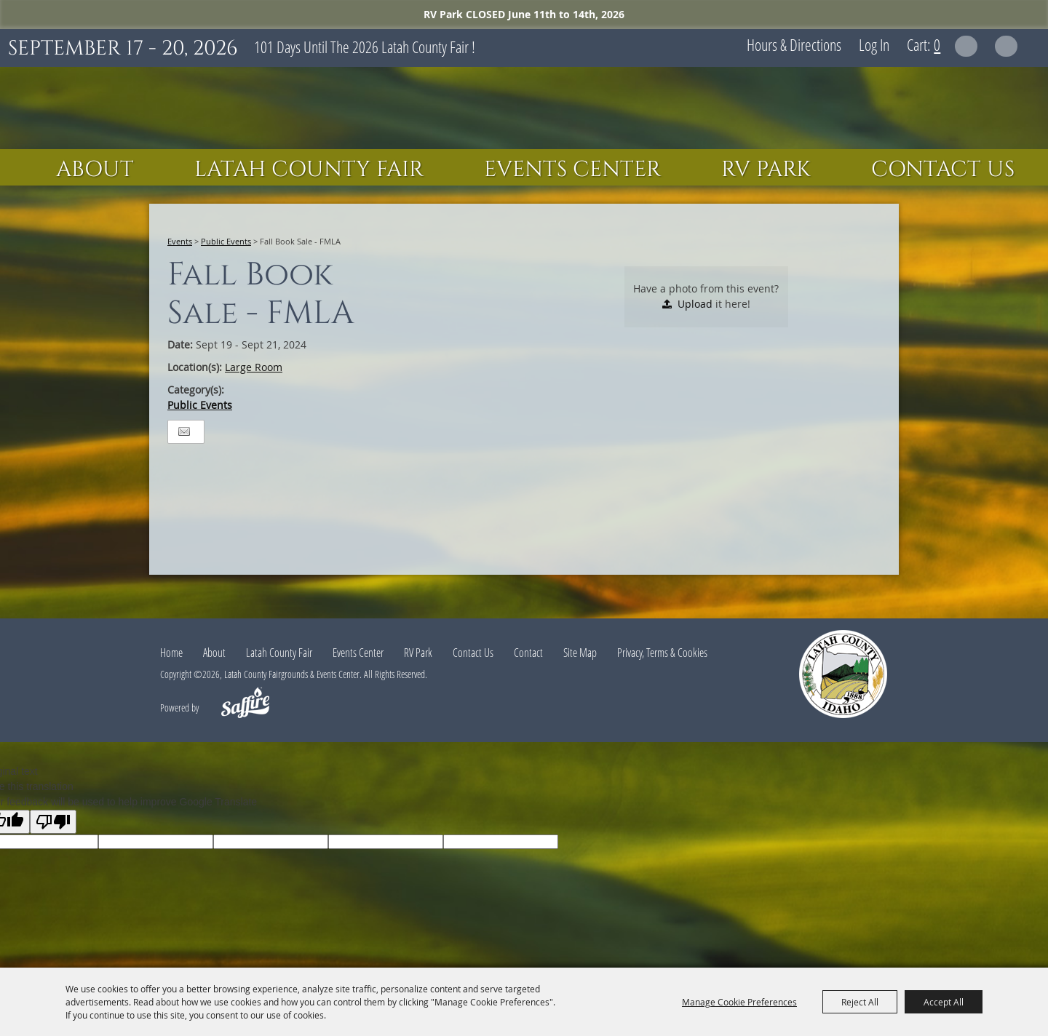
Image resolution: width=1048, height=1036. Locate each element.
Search (966, 46)
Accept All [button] (944, 1002)
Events (179, 241)
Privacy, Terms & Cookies (662, 653)
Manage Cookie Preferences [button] (739, 1002)
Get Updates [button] (1006, 46)
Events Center (572, 169)
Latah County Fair (309, 169)
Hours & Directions (794, 44)
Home (171, 653)
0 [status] (937, 44)
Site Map (580, 653)
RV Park (766, 169)
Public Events (226, 241)
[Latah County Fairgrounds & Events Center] (524, 108)
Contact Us (943, 169)
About (95, 169)
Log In (874, 44)
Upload (695, 304)
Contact (528, 653)
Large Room (253, 367)
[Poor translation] (53, 822)
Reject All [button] (859, 1002)
